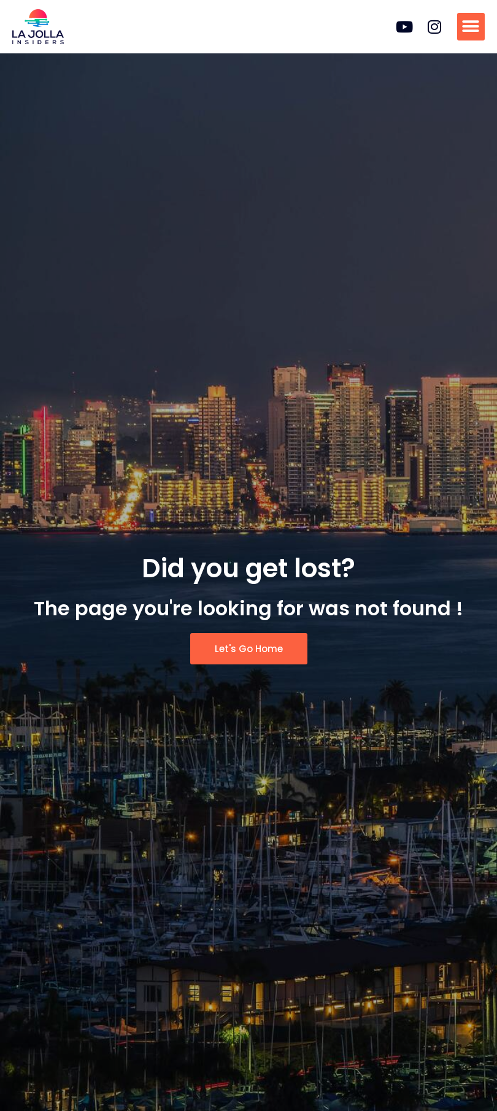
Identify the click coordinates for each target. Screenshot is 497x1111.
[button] (471, 26)
